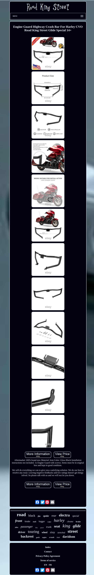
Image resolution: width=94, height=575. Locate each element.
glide (77, 526)
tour (58, 537)
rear (53, 515)
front (18, 521)
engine (44, 537)
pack (38, 537)
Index (48, 547)
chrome (70, 521)
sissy (52, 532)
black (31, 515)
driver (21, 532)
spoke (46, 515)
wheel (44, 532)
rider (49, 522)
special (75, 516)
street (73, 531)
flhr (39, 516)
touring (33, 531)
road (21, 514)
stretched (61, 532)
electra (64, 515)
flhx (36, 527)
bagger (42, 521)
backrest (27, 536)
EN (45, 565)
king (66, 525)
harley (59, 520)
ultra (16, 527)
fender (27, 521)
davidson (69, 536)
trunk (48, 527)
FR (50, 565)
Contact (48, 551)
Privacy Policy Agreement (48, 556)
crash (51, 537)
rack (34, 522)
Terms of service (47, 560)
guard (42, 527)
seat (57, 526)
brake (78, 522)
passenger (27, 526)
